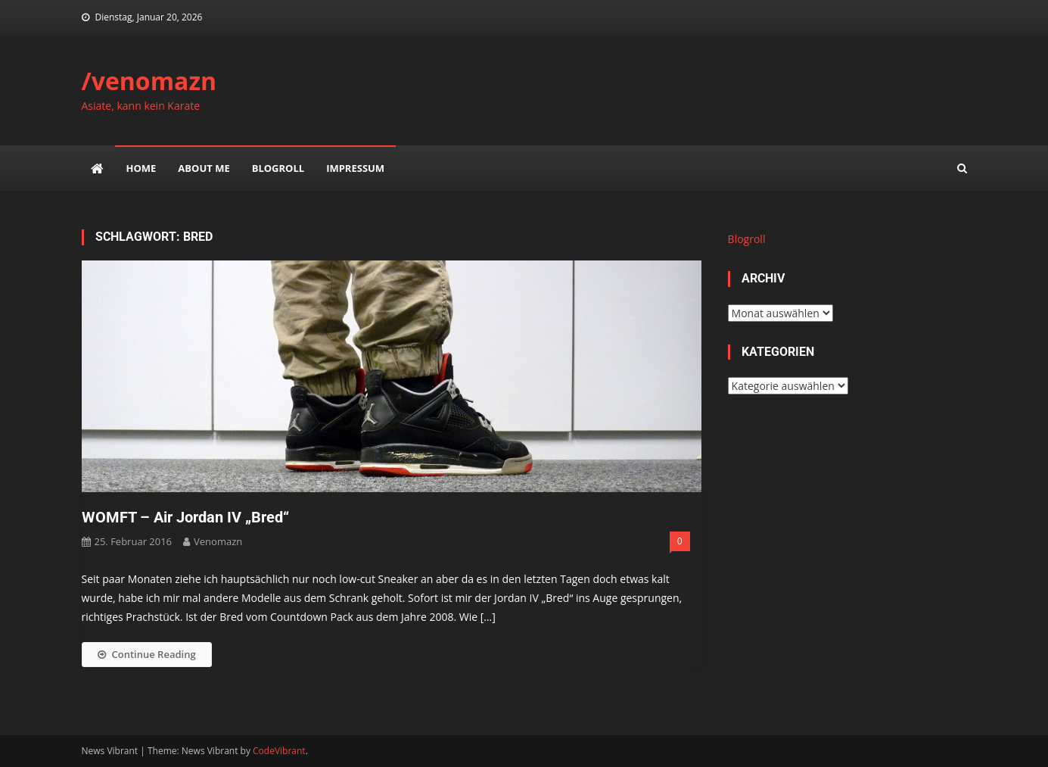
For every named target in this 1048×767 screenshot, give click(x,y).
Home (141, 168)
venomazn (218, 541)
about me (203, 168)
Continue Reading (147, 654)
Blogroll (278, 168)
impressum (355, 168)
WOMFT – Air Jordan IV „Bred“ (185, 517)
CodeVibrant (279, 750)
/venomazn (149, 80)
